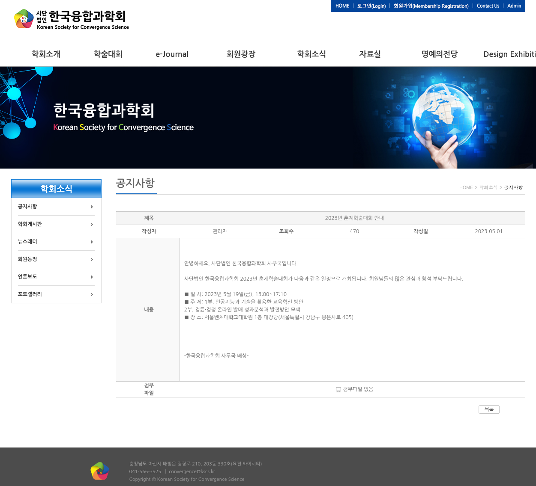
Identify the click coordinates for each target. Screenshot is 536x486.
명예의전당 (440, 54)
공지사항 (27, 206)
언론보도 (27, 276)
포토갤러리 (30, 294)
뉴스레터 (27, 241)
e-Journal (172, 54)
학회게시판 (30, 224)
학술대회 (108, 54)
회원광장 (241, 54)
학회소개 (46, 54)
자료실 (370, 54)
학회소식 (311, 54)
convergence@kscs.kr (192, 471)
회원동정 (27, 259)
